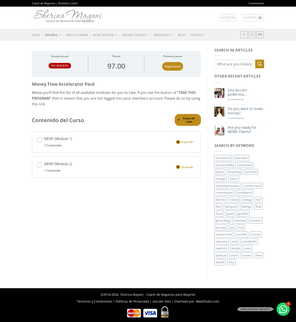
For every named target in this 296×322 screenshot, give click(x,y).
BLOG (182, 35)
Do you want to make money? (245, 111)
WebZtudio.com (207, 301)
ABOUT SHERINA (77, 35)
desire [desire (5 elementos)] (235, 200)
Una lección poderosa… (237, 92)
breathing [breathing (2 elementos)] (234, 172)
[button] (228, 17)
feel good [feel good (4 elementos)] (231, 206)
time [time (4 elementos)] (259, 255)
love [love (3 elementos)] (241, 227)
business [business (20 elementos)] (251, 172)
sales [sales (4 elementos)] (247, 248)
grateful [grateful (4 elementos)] (243, 214)
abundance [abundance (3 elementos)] (223, 158)
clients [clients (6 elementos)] (233, 179)
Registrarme (173, 66)
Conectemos (256, 3)
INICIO (36, 35)
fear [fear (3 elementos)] (218, 206)
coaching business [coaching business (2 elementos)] (228, 186)
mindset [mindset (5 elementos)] (241, 234)
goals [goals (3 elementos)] (230, 214)
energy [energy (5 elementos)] (247, 200)
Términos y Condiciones (94, 301)
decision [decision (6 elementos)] (221, 200)
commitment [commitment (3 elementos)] (224, 193)
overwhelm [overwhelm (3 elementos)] (249, 241)
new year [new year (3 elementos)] (222, 241)
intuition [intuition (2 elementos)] (255, 220)
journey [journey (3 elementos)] (221, 227)
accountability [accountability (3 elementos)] (225, 165)
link (42, 104)
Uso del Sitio (161, 301)
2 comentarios (242, 99)
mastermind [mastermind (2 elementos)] (224, 234)
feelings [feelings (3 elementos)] (246, 206)
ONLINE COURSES (135, 35)
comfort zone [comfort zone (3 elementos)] (252, 186)
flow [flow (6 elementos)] (258, 206)
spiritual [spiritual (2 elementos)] (221, 255)
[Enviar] (259, 64)
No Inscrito (59, 65)
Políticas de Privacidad (132, 301)
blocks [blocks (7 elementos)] (220, 172)
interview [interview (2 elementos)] (240, 220)
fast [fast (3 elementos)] (258, 200)
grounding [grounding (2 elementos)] (222, 220)
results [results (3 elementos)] (235, 248)
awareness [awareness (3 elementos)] (245, 165)
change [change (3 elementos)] (220, 179)
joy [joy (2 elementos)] (232, 227)
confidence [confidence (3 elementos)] (244, 193)
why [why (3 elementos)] (231, 262)
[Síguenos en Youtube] (260, 34)
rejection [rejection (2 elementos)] (221, 248)
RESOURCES (163, 35)
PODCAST (197, 35)
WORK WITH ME (105, 35)
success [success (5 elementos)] (247, 255)
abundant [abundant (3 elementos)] (241, 158)
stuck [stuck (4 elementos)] (234, 255)
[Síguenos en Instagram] (252, 34)
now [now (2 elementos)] (235, 241)
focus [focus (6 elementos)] (219, 214)
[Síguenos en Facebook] (244, 34)
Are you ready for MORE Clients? (242, 129)
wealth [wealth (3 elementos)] (220, 262)
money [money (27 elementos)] (255, 234)
